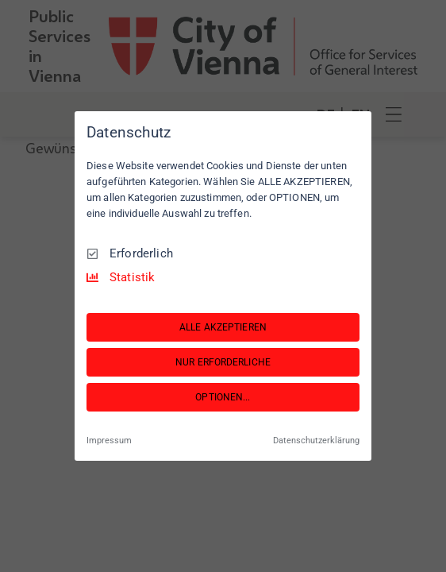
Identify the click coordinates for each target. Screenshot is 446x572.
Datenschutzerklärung (316, 440)
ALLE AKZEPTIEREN (223, 327)
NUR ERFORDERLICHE (223, 362)
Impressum (109, 440)
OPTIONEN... (222, 397)
